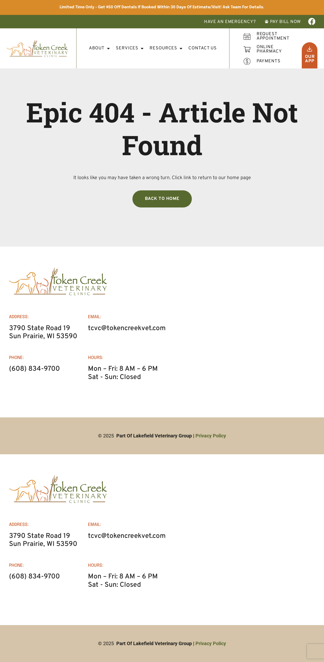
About (99, 48)
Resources (166, 48)
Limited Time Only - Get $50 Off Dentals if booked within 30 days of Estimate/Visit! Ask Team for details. (162, 7)
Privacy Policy (210, 436)
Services (130, 48)
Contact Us (202, 48)
